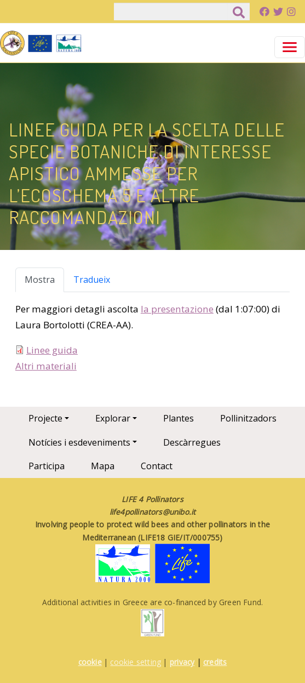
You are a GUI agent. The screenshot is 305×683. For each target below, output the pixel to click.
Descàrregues (192, 442)
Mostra (40, 280)
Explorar (112, 418)
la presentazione (177, 309)
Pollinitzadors (248, 418)
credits (215, 662)
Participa (46, 466)
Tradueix (91, 280)
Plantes (178, 418)
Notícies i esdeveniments (79, 442)
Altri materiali (46, 366)
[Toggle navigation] (289, 47)
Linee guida (52, 350)
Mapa (102, 466)
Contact (156, 466)
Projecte (45, 418)
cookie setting (135, 662)
